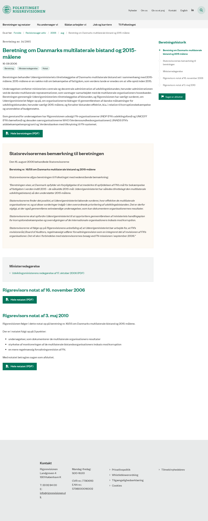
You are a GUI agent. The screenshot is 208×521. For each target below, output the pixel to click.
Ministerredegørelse (173, 71)
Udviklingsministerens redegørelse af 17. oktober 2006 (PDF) (48, 273)
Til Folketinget (127, 24)
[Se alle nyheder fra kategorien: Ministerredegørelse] (28, 68)
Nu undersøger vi (47, 24)
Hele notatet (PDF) (22, 299)
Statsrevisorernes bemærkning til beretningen (179, 62)
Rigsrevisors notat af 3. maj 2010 (179, 85)
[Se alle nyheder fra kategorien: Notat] (46, 68)
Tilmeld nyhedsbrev (173, 469)
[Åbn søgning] (201, 10)
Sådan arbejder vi (75, 24)
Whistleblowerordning (125, 475)
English (184, 10)
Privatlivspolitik (121, 469)
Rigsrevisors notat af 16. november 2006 (183, 78)
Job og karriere (102, 24)
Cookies (117, 485)
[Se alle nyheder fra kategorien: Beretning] (9, 68)
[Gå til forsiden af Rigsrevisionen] (22, 10)
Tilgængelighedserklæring (128, 480)
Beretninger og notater (16, 24)
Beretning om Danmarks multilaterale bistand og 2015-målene (182, 51)
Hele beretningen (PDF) (25, 133)
